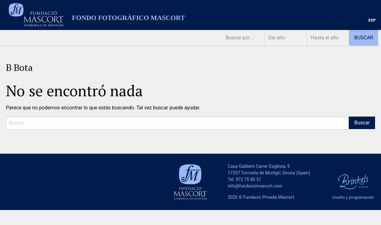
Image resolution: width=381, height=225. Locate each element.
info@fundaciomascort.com (255, 185)
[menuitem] (372, 20)
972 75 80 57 (248, 179)
